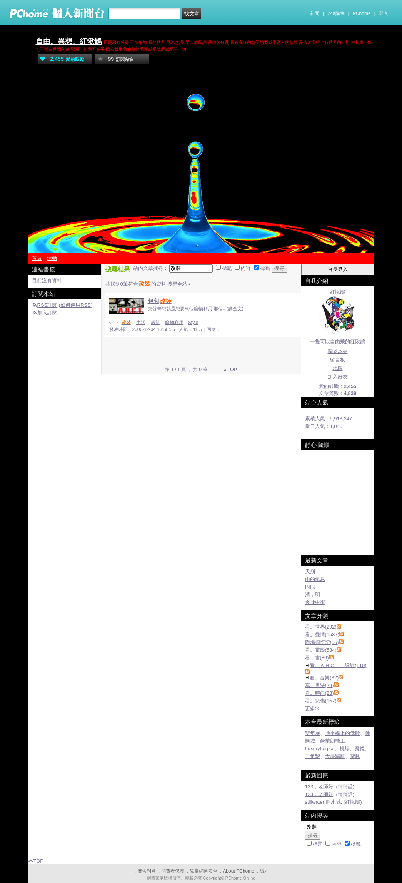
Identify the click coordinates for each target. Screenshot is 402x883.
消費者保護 (172, 871)
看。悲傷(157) (321, 701)
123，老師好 (319, 786)
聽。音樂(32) (324, 678)
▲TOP (229, 369)
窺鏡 (360, 748)
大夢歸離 (335, 756)
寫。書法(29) (319, 685)
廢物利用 (174, 322)
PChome (362, 13)
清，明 (312, 594)
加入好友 (338, 377)
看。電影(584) (321, 650)
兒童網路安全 (203, 871)
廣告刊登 (146, 871)
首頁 (37, 258)
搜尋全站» (178, 284)
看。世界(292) (321, 627)
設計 (155, 322)
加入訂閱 (47, 313)
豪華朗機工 (332, 741)
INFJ (310, 587)
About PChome (238, 871)
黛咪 (355, 756)
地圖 (338, 368)
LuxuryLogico (320, 748)
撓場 (345, 748)
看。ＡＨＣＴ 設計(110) (338, 665)
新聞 (314, 13)
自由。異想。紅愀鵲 (69, 41)
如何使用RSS (75, 305)
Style (193, 322)
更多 (313, 708)
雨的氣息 (315, 579)
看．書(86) (317, 658)
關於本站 (338, 351)
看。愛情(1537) (322, 634)
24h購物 (336, 13)
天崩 (310, 571)
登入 (383, 13)
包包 (160, 301)
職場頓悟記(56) (322, 642)
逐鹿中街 (315, 602)
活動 (52, 258)
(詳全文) (235, 308)
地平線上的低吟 (342, 733)
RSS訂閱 (47, 305)
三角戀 (312, 756)
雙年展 (312, 733)
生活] (141, 322)
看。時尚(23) (319, 693)
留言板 (337, 360)
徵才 (264, 871)
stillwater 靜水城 (323, 802)
